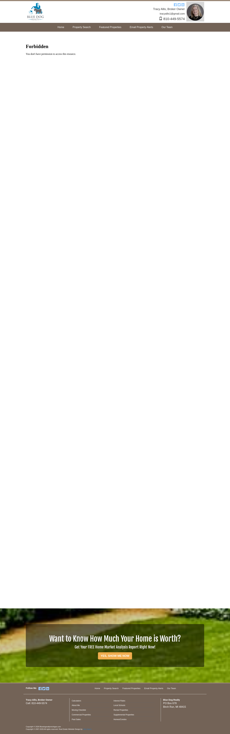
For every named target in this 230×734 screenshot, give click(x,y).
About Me (76, 705)
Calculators (76, 701)
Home (97, 688)
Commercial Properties (81, 715)
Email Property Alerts (153, 688)
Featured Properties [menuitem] (110, 27)
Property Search (111, 688)
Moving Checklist (79, 710)
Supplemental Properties (124, 715)
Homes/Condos (120, 719)
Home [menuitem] (60, 27)
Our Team (171, 688)
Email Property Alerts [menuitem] (141, 27)
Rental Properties (121, 710)
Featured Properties (132, 688)
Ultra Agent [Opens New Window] (87, 729)
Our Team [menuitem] (167, 27)
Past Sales (76, 719)
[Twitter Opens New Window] (179, 4)
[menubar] (115, 27)
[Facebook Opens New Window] (175, 4)
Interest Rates (119, 701)
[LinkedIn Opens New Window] (183, 4)
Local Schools (119, 705)
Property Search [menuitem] (82, 27)
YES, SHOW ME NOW (115, 655)
